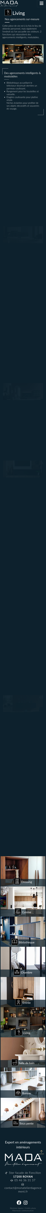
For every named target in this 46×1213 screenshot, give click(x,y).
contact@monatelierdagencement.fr (23, 1188)
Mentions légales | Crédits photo (23, 1208)
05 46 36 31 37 (23, 1180)
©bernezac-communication (23, 1211)
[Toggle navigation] (41, 3)
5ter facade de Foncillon (23, 1174)
